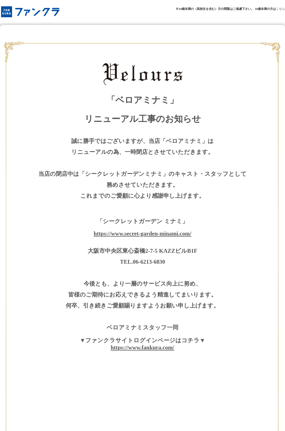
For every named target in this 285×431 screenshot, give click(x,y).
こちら (280, 8)
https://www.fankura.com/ (142, 347)
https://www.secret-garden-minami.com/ (143, 233)
